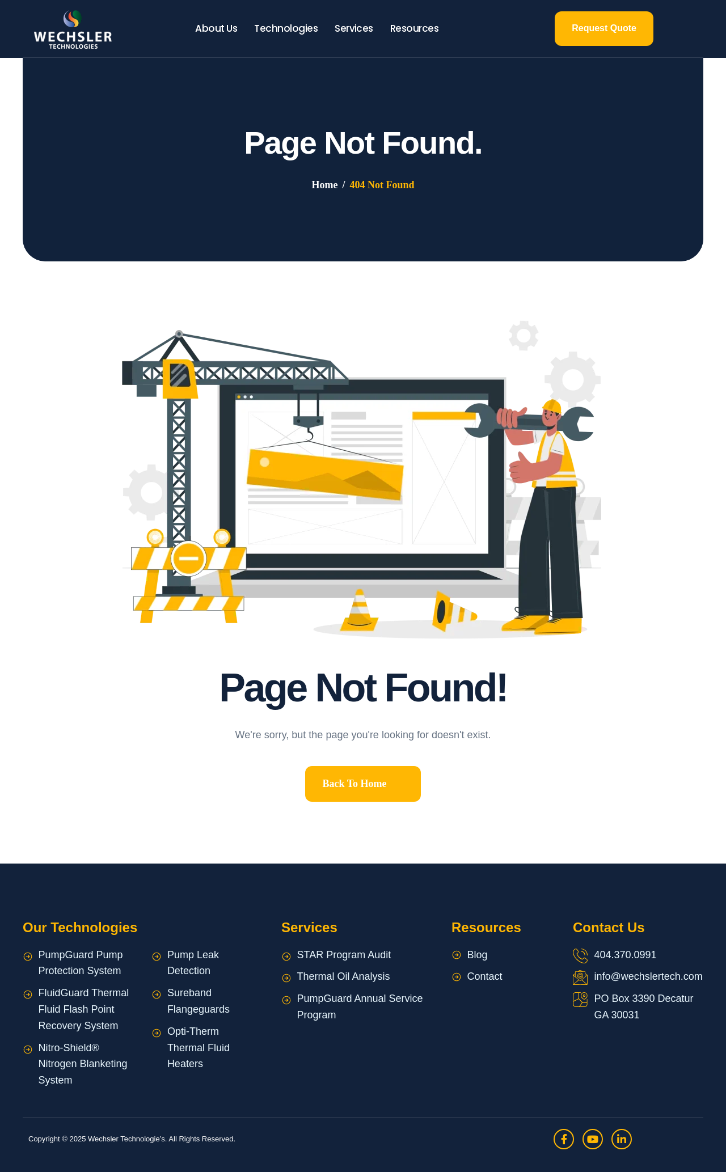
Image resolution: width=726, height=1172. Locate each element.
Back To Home (354, 783)
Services (354, 28)
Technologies (286, 28)
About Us (216, 28)
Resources (414, 28)
